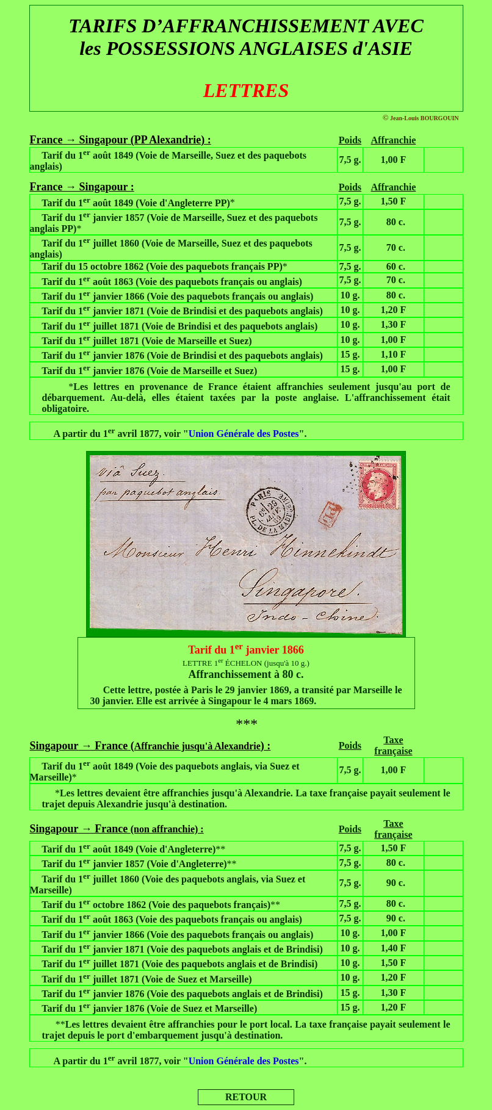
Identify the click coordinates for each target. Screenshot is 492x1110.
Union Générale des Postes (244, 433)
